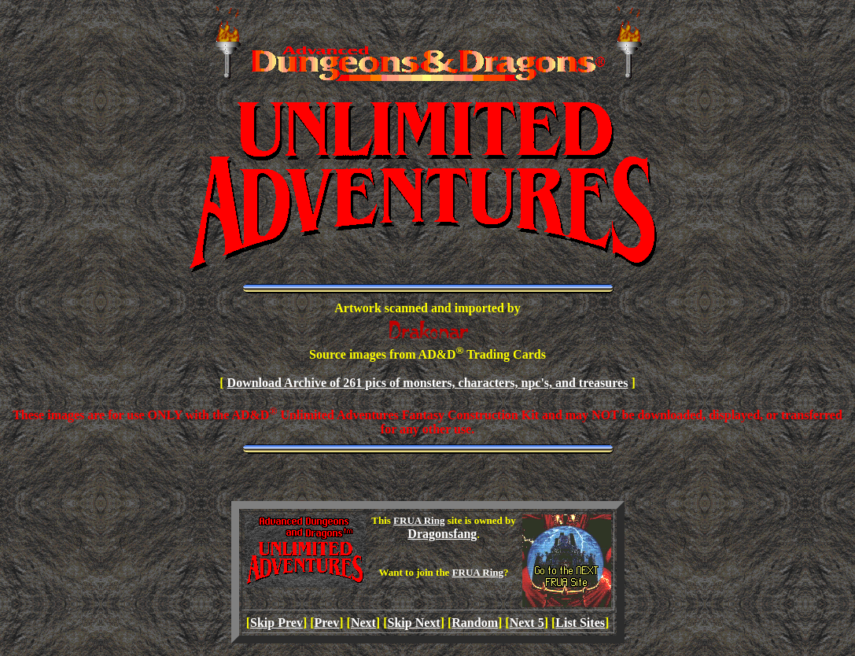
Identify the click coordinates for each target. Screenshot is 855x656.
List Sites (580, 622)
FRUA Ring (418, 520)
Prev (327, 622)
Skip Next (414, 622)
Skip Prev (276, 622)
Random (474, 622)
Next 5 (527, 622)
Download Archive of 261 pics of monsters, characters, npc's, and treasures (427, 382)
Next (363, 622)
